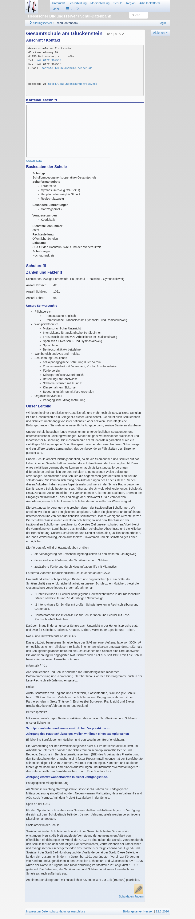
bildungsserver (40, 23)
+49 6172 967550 (49, 60)
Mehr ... (57, 9)
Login (162, 23)
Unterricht (58, 3)
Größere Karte (34, 160)
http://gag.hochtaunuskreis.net (72, 84)
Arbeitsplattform (149, 3)
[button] (69, 9)
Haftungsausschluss (72, 911)
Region (130, 3)
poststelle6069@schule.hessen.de (66, 68)
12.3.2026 (162, 911)
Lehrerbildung (78, 3)
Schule (117, 3)
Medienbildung (100, 3)
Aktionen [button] (160, 32)
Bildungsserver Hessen (138, 911)
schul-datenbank (67, 23)
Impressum (33, 911)
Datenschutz (49, 911)
